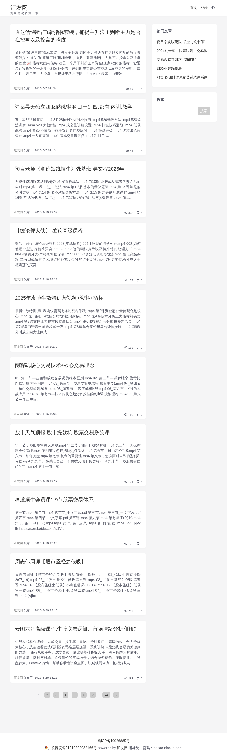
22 (129, 90)
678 (128, 215)
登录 (204, 8)
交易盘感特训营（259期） (177, 59)
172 (128, 548)
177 (128, 282)
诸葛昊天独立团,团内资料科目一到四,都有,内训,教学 (76, 108)
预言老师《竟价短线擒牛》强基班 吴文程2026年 (72, 170)
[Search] (179, 111)
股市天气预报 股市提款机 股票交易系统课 (64, 436)
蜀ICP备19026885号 (113, 741)
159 (128, 350)
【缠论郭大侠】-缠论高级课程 (50, 233)
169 (128, 418)
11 (129, 152)
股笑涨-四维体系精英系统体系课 (182, 77)
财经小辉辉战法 (169, 68)
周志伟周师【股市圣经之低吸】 (52, 566)
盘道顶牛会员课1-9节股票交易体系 (56, 503)
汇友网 (19, 7)
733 (128, 615)
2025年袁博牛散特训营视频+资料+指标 (61, 300)
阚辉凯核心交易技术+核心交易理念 (56, 368)
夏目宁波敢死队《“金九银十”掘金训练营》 (190, 42)
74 (106, 707)
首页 (193, 8)
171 (128, 485)
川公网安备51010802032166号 (71, 748)
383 (128, 691)
